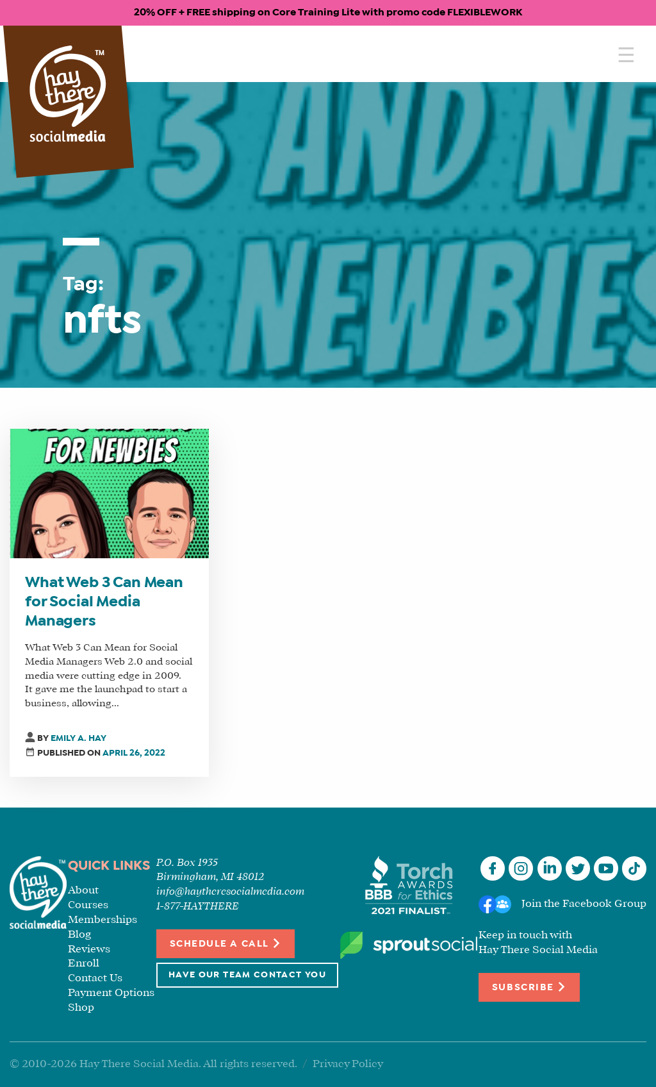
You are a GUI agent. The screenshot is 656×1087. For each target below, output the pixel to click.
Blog (79, 935)
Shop (81, 1008)
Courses (88, 905)
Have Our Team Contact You (247, 975)
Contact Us (95, 978)
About (83, 890)
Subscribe (529, 987)
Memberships (102, 920)
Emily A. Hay (78, 738)
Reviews (89, 949)
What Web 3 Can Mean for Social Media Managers (104, 602)
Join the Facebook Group (583, 904)
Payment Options (111, 993)
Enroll (83, 963)
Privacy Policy (348, 1064)
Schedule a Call (226, 943)
